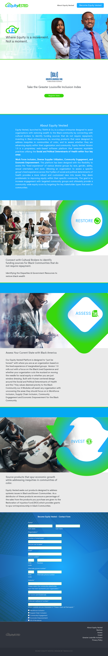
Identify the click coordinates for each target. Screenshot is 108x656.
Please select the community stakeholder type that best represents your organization (44, 587)
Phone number (33, 557)
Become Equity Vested (90, 5)
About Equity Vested (65, 5)
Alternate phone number (46, 575)
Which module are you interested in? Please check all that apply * (51, 607)
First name (31, 529)
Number (40, 563)
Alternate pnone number (37, 568)
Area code (30, 564)
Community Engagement (38, 615)
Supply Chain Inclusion (38, 613)
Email (30, 550)
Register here (54, 95)
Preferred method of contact (38, 601)
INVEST (78, 441)
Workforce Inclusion (37, 610)
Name (30, 522)
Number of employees (36, 538)
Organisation (33, 532)
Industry (31, 580)
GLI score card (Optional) (37, 595)
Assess (83, 313)
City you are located (35, 544)
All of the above (35, 620)
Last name (59, 529)
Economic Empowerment (39, 618)
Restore (84, 220)
